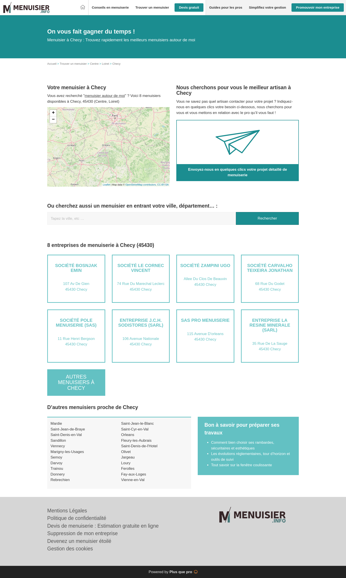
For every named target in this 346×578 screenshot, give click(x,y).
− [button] (53, 119)
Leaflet (106, 184)
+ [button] (53, 113)
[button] (110, 7)
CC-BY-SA (163, 184)
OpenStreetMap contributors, (141, 184)
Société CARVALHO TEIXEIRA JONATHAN (270, 268)
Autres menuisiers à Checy (76, 382)
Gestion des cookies (70, 548)
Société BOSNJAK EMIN (76, 268)
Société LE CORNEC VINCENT (140, 268)
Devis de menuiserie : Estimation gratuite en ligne (103, 526)
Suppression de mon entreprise (82, 533)
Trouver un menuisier (73, 63)
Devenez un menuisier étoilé (79, 541)
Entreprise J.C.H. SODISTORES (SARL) (140, 323)
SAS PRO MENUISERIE (205, 320)
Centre (94, 63)
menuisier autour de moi (105, 96)
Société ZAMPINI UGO (205, 265)
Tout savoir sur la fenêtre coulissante (241, 465)
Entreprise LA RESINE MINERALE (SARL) (270, 325)
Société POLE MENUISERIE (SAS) (76, 323)
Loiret (105, 63)
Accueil (51, 63)
